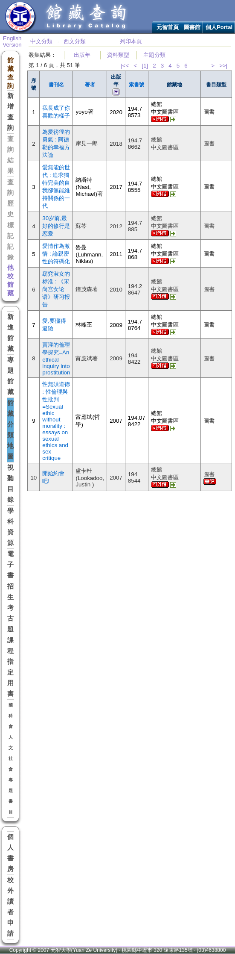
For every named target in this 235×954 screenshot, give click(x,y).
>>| (223, 65)
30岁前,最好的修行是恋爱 (56, 226)
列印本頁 (131, 41)
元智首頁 (168, 27)
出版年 (82, 55)
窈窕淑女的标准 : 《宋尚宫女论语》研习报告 (56, 289)
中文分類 (41, 41)
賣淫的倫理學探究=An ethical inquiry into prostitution (56, 359)
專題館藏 (10, 375)
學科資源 (10, 526)
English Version (12, 41)
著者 (90, 85)
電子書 (10, 565)
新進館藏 (10, 332)
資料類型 (118, 55)
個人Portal (219, 27)
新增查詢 (10, 111)
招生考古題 (10, 608)
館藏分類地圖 (10, 430)
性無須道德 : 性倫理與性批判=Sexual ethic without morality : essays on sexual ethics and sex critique (56, 421)
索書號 (136, 85)
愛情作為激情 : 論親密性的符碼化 (56, 254)
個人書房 (10, 852)
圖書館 (192, 27)
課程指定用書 (10, 667)
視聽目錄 (10, 483)
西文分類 (75, 41)
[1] (145, 65)
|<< (125, 65)
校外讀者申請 (10, 907)
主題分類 (154, 55)
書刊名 (56, 85)
